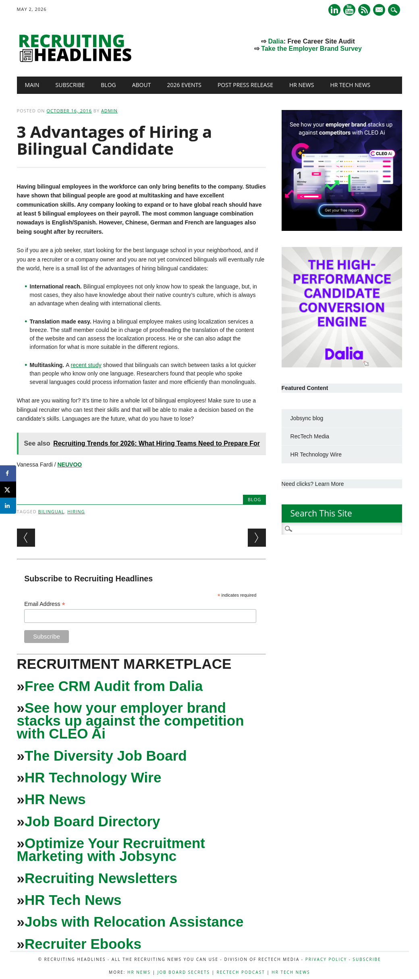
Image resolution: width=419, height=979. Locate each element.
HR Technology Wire (93, 777)
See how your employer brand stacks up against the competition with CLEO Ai (130, 720)
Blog (108, 85)
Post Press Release (245, 85)
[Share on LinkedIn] (8, 506)
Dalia (275, 41)
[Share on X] (8, 489)
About (141, 85)
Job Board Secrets (184, 972)
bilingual (51, 511)
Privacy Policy (326, 959)
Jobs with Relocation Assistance (134, 921)
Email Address (44, 604)
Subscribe (70, 85)
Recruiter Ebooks (83, 944)
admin (109, 111)
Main (32, 85)
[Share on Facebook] (8, 473)
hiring (76, 511)
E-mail (380, 10)
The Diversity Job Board (106, 755)
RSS (364, 10)
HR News (301, 85)
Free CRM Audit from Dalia (114, 686)
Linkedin (334, 10)
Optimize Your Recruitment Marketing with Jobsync (111, 849)
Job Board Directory (92, 821)
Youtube (349, 10)
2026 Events (184, 85)
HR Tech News (350, 85)
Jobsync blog (307, 418)
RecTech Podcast (241, 972)
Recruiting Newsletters (101, 878)
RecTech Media (310, 436)
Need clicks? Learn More (313, 484)
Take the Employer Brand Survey (311, 48)
